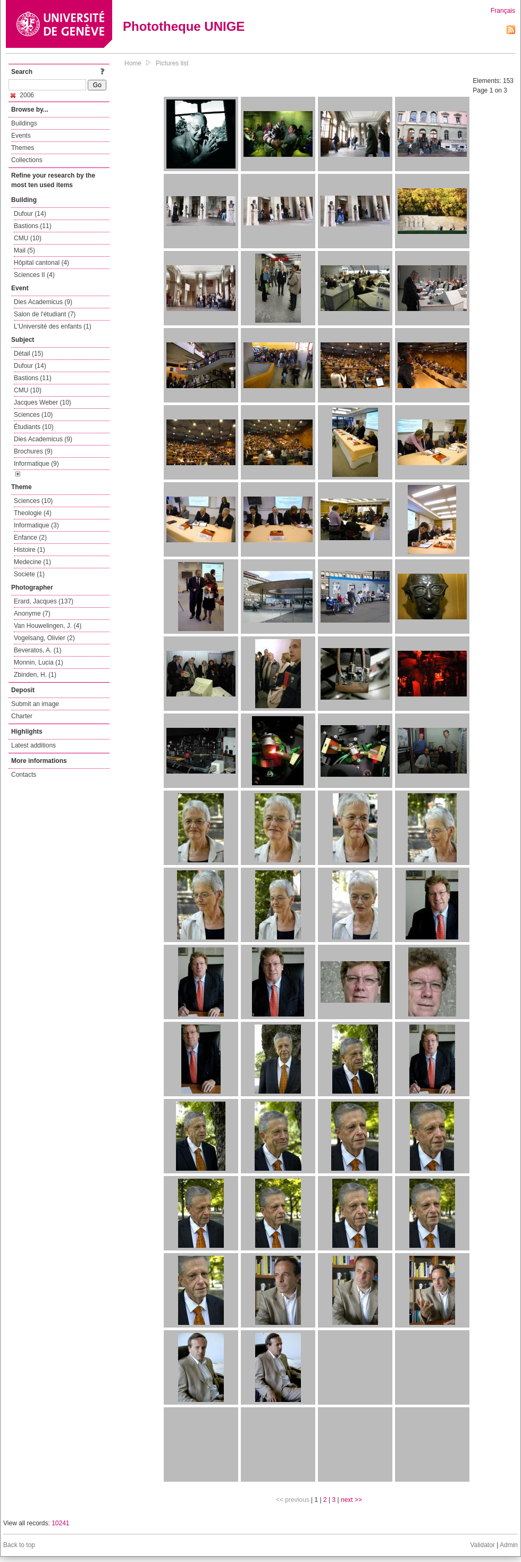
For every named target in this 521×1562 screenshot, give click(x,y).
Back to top (19, 1545)
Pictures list (172, 63)
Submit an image (35, 704)
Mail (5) (24, 250)
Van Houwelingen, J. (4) (47, 625)
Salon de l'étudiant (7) (44, 314)
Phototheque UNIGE (184, 26)
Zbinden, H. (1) (35, 674)
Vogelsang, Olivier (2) (44, 638)
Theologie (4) (33, 513)
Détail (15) (28, 353)
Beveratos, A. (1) (37, 650)
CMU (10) (27, 238)
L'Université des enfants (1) (52, 326)
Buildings (24, 123)
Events (21, 135)
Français (503, 10)
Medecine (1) (32, 562)
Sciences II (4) (34, 275)
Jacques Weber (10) (42, 402)
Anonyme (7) (32, 613)
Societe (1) (29, 574)
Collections (27, 160)
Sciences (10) (33, 414)
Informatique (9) (36, 463)
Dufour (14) (30, 213)
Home (132, 63)
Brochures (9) (33, 451)
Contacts (23, 774)
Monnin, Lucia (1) (38, 662)
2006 (22, 95)
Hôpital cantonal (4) (41, 262)
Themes (22, 148)
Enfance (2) (30, 537)
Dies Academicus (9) (43, 302)
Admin (509, 1545)
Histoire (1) (29, 549)
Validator (482, 1545)
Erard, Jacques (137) (43, 601)
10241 (60, 1523)
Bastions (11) (33, 226)
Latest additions (33, 745)
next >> (351, 1500)
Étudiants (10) (34, 427)
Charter (21, 716)
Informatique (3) (36, 525)
